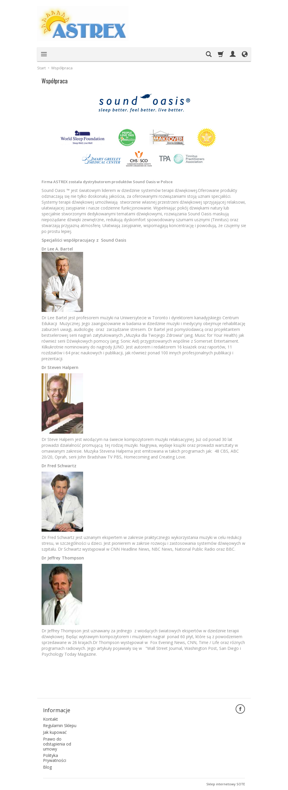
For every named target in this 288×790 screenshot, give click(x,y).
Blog (47, 767)
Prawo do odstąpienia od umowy (57, 744)
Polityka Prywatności (54, 758)
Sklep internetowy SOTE (225, 784)
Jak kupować (55, 732)
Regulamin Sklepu (59, 725)
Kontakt (50, 719)
